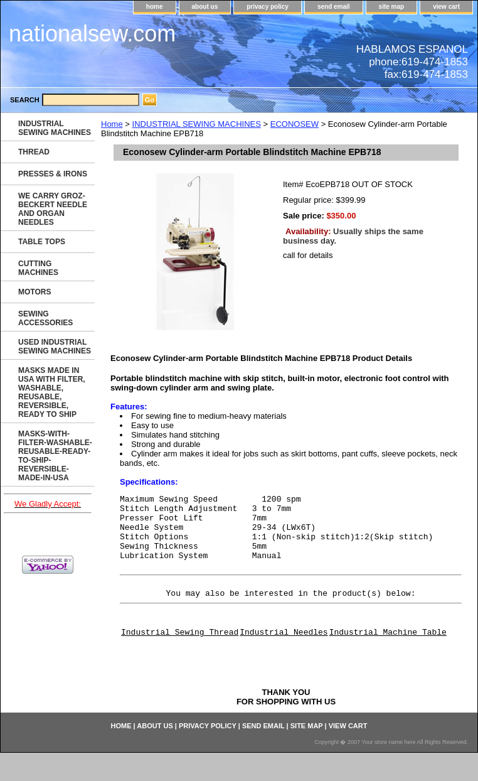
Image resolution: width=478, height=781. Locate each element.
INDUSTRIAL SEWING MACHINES (196, 124)
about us (205, 6)
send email (333, 6)
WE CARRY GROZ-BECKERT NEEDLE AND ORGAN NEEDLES (52, 209)
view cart (446, 6)
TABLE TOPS (41, 241)
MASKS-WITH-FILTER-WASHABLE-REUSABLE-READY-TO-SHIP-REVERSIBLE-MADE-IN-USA (55, 455)
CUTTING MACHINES (38, 268)
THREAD (34, 152)
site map (392, 6)
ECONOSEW (294, 124)
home (154, 6)
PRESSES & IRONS (52, 174)
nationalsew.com (92, 33)
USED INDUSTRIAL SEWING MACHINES (54, 346)
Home (112, 124)
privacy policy (268, 6)
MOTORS (34, 292)
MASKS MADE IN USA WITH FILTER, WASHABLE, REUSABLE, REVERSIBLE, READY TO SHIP (51, 392)
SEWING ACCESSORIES (45, 318)
